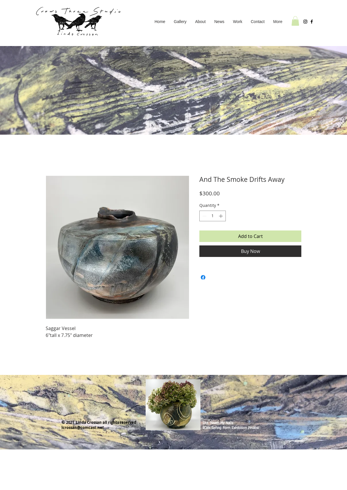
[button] (237, 22)
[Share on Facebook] (203, 277)
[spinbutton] (212, 216)
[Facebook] (311, 21)
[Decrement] (203, 216)
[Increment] (221, 216)
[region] (173, 402)
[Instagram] (305, 21)
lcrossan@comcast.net (82, 427)
